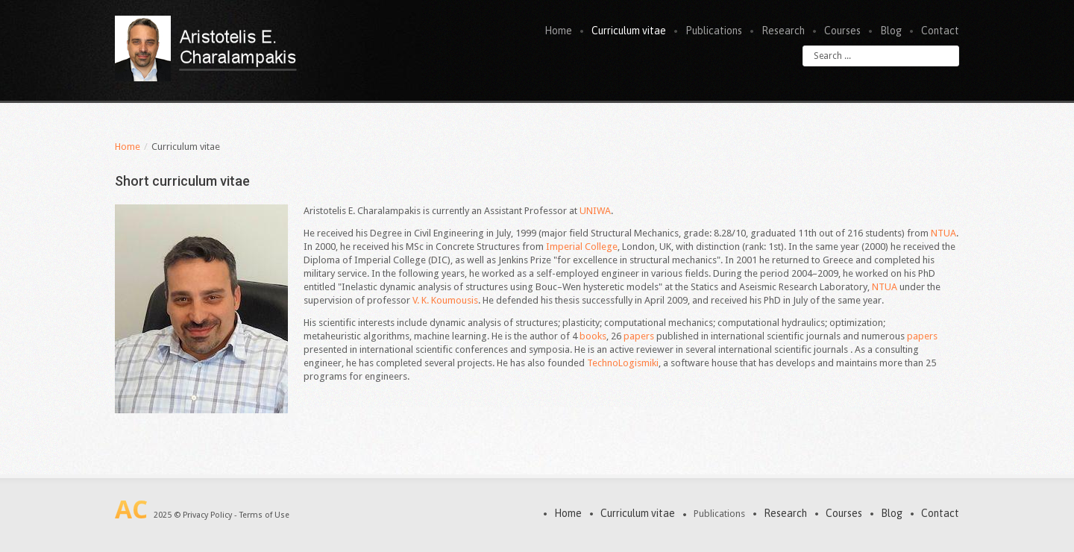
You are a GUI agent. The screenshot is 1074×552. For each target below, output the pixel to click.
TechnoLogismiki (623, 362)
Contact (940, 31)
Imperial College (582, 246)
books (593, 336)
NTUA (943, 233)
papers (640, 336)
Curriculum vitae (628, 31)
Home (558, 31)
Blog (891, 31)
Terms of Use (264, 515)
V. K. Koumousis (445, 300)
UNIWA (595, 210)
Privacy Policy (207, 515)
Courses (842, 31)
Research (783, 31)
